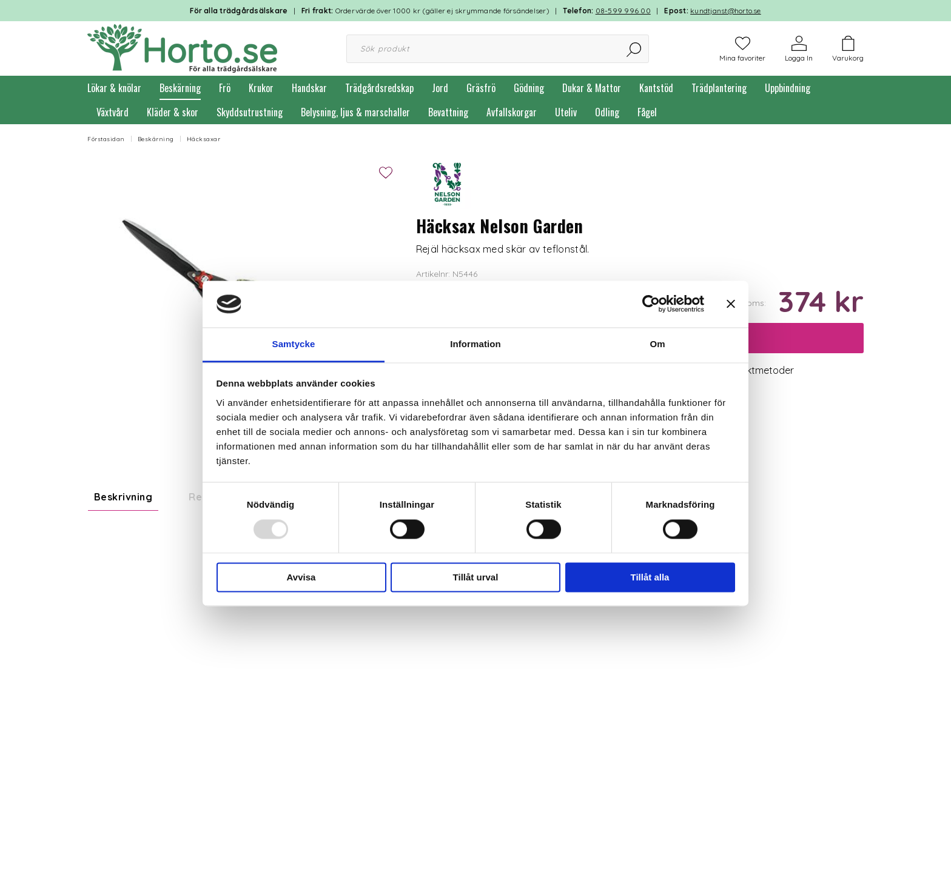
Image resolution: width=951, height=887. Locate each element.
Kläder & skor (172, 112)
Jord (440, 88)
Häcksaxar (204, 139)
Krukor (261, 88)
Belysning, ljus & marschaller (355, 112)
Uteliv (566, 112)
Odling (607, 112)
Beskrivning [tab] (123, 497)
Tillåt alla (650, 577)
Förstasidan (106, 139)
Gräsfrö (481, 88)
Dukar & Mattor (591, 88)
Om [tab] (657, 344)
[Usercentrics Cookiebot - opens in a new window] (651, 304)
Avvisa (301, 577)
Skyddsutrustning (250, 112)
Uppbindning (787, 88)
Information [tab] (475, 344)
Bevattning (448, 112)
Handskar (309, 88)
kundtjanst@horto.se (725, 10)
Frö (224, 88)
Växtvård (112, 112)
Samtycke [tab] (293, 344)
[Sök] (634, 49)
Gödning (529, 88)
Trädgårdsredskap (379, 88)
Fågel (647, 112)
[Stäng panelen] (731, 304)
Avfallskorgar (511, 112)
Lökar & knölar (114, 88)
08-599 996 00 (623, 10)
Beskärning (180, 88)
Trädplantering (719, 88)
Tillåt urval (476, 577)
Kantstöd (656, 88)
